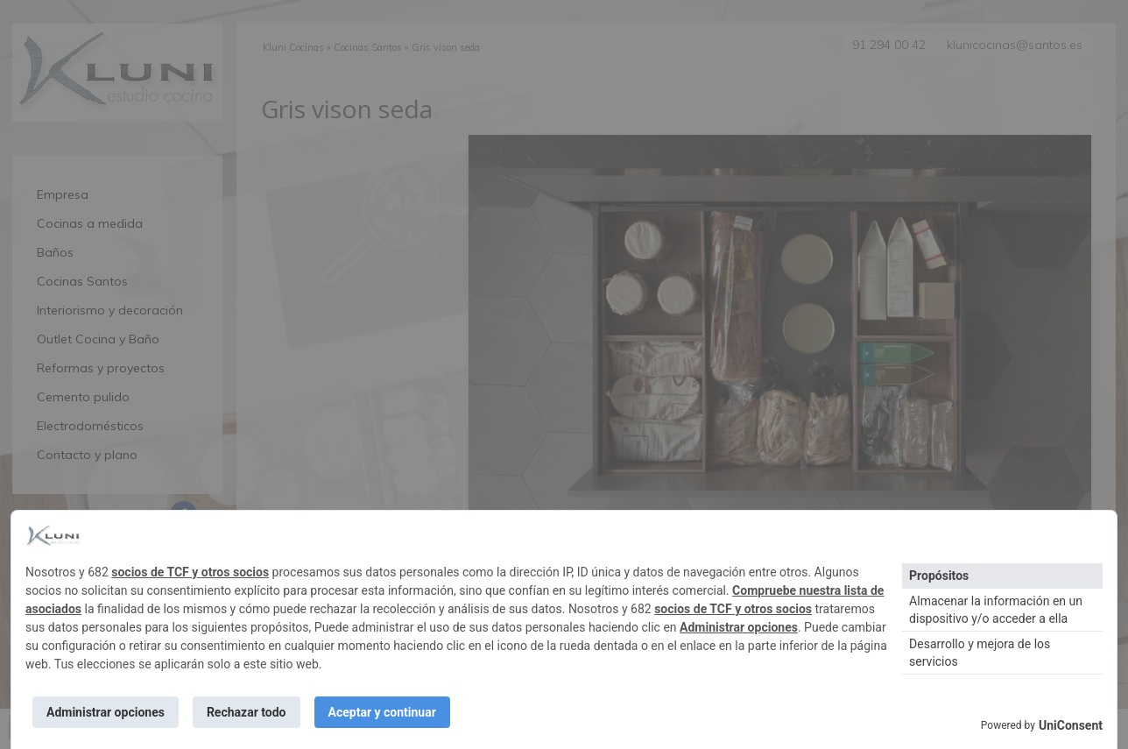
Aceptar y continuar (382, 712)
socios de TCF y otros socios (190, 572)
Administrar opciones (739, 627)
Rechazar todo (246, 712)
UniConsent (1071, 725)
